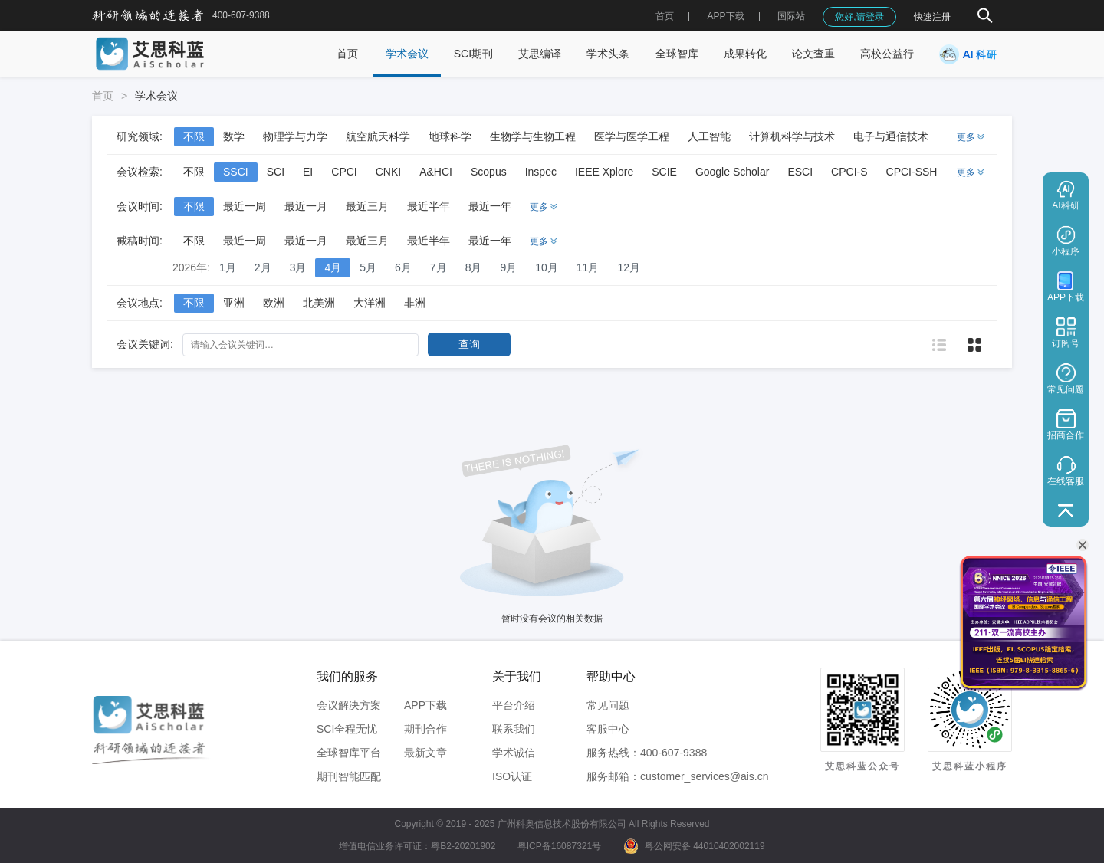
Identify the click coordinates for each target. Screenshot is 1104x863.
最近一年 (489, 206)
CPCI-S (849, 172)
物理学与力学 (295, 136)
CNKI (388, 172)
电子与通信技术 (890, 136)
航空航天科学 (378, 136)
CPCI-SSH (912, 172)
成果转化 (745, 54)
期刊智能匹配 (349, 776)
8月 (473, 267)
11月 (588, 267)
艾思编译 (539, 54)
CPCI (343, 172)
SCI (275, 172)
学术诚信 (513, 753)
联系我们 (513, 729)
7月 (438, 267)
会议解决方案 (349, 705)
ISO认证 (512, 776)
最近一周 (244, 206)
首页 (665, 16)
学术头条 (607, 54)
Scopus (489, 172)
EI (308, 172)
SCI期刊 (473, 54)
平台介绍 (513, 705)
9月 (508, 267)
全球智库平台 (349, 753)
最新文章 (425, 753)
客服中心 (607, 729)
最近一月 (305, 206)
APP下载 (425, 705)
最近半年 (428, 206)
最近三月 (367, 206)
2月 (263, 267)
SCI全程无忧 (347, 729)
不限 (194, 136)
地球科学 (450, 136)
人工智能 (709, 136)
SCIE (664, 172)
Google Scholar (732, 172)
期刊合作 (425, 729)
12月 (628, 267)
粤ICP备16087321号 (559, 846)
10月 (546, 267)
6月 (403, 267)
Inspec (541, 172)
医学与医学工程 (631, 136)
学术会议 (407, 54)
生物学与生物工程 (533, 136)
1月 (227, 267)
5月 (368, 267)
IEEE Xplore (604, 172)
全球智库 (677, 54)
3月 (298, 267)
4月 (332, 267)
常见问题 (607, 705)
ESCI (800, 172)
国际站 (791, 16)
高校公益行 (887, 54)
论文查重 (813, 54)
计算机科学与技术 (792, 136)
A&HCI (435, 172)
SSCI (235, 172)
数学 (234, 136)
